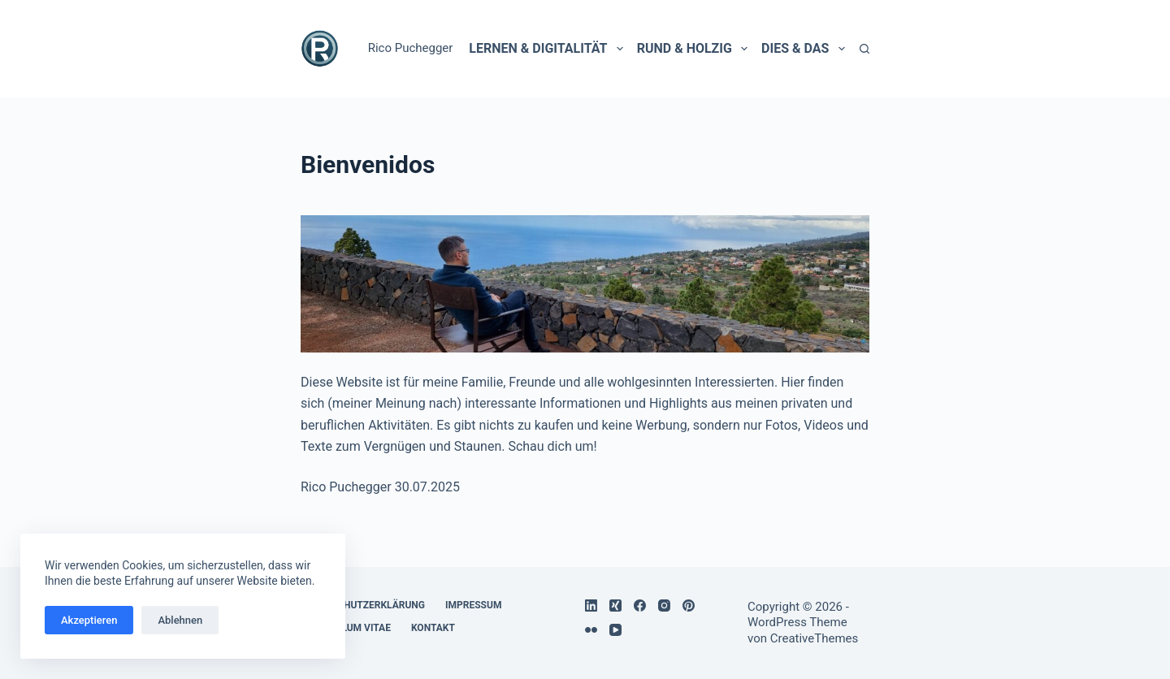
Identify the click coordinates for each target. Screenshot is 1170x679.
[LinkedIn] (591, 605)
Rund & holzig (692, 48)
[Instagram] (664, 605)
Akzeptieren (89, 620)
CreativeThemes (814, 638)
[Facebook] (640, 605)
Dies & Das (802, 48)
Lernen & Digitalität (545, 48)
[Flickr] (591, 630)
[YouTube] (615, 630)
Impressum (473, 605)
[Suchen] (864, 49)
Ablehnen (180, 620)
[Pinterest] (688, 605)
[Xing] (615, 605)
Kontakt (433, 628)
